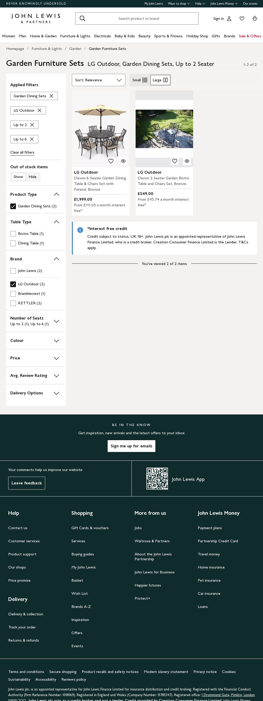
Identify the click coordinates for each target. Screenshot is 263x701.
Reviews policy (73, 679)
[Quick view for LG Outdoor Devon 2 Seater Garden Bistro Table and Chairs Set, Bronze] (187, 161)
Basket (77, 580)
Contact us (17, 527)
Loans (203, 606)
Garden (75, 48)
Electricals (102, 35)
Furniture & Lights (75, 35)
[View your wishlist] (241, 18)
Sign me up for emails (131, 445)
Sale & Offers (250, 35)
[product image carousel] (100, 128)
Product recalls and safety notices (110, 671)
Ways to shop (179, 3)
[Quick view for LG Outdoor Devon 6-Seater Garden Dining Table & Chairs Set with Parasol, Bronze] (123, 161)
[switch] (35, 173)
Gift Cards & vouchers (90, 527)
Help (200, 3)
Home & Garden (43, 35)
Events (77, 645)
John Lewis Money (224, 3)
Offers (76, 632)
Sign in (218, 18)
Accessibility (45, 679)
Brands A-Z (81, 606)
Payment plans (210, 527)
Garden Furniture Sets (107, 48)
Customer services (24, 540)
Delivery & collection (25, 613)
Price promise (19, 580)
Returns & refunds (23, 640)
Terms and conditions (26, 671)
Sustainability (19, 679)
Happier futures (148, 585)
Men (22, 35)
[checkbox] (35, 206)
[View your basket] (255, 18)
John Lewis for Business (155, 572)
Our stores (250, 3)
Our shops (17, 567)
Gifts (216, 35)
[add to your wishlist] (111, 161)
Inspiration (80, 619)
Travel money (209, 554)
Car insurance (209, 593)
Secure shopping (63, 671)
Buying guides (82, 554)
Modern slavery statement (166, 671)
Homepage (15, 48)
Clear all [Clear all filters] (22, 152)
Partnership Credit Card (218, 540)
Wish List (79, 593)
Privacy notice (205, 671)
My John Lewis (154, 3)
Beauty (144, 35)
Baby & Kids (125, 35)
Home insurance (211, 567)
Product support (22, 554)
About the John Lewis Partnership (153, 556)
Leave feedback (27, 483)
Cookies (229, 671)
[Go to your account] (229, 18)
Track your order (22, 627)
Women (8, 35)
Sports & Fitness (168, 35)
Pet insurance (209, 580)
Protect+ (142, 598)
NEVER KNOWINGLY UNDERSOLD (36, 3)
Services (78, 540)
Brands (229, 35)
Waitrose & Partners (152, 540)
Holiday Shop (197, 35)
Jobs (138, 527)
